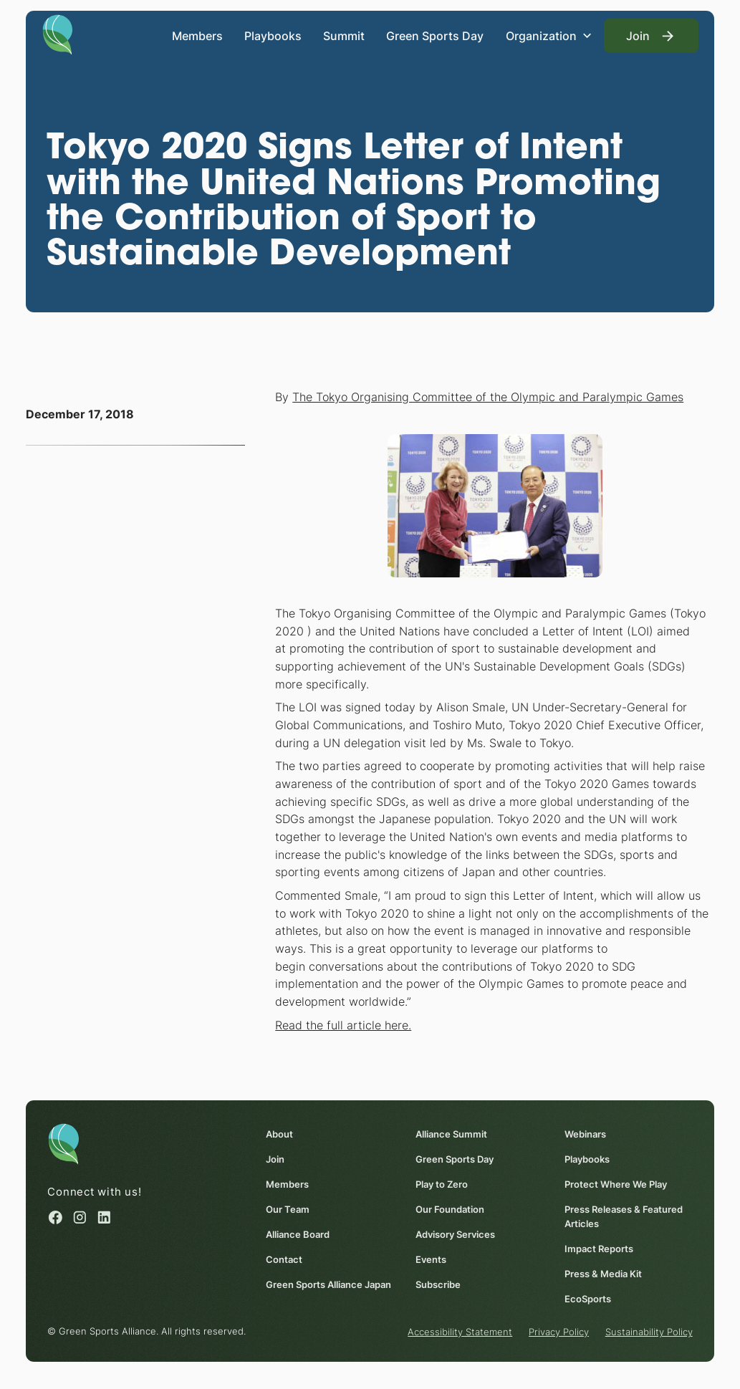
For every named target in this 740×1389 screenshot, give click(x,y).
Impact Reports (598, 1248)
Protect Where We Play (615, 1184)
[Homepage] (58, 34)
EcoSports (587, 1298)
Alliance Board (298, 1234)
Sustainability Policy (649, 1332)
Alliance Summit (451, 1134)
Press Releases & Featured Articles (623, 1216)
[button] (549, 36)
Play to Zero (441, 1184)
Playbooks (273, 36)
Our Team (287, 1209)
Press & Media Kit (603, 1273)
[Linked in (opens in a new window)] (104, 1217)
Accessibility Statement (460, 1332)
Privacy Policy (559, 1332)
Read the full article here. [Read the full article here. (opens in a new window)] (343, 1025)
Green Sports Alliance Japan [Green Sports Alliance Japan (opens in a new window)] (328, 1284)
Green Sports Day (435, 36)
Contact (284, 1259)
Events (430, 1259)
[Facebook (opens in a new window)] (55, 1217)
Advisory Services (455, 1234)
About (279, 1134)
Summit (344, 36)
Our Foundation (449, 1209)
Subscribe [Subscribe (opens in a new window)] (438, 1284)
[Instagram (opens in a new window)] (80, 1217)
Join (275, 1159)
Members (197, 36)
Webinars (585, 1134)
